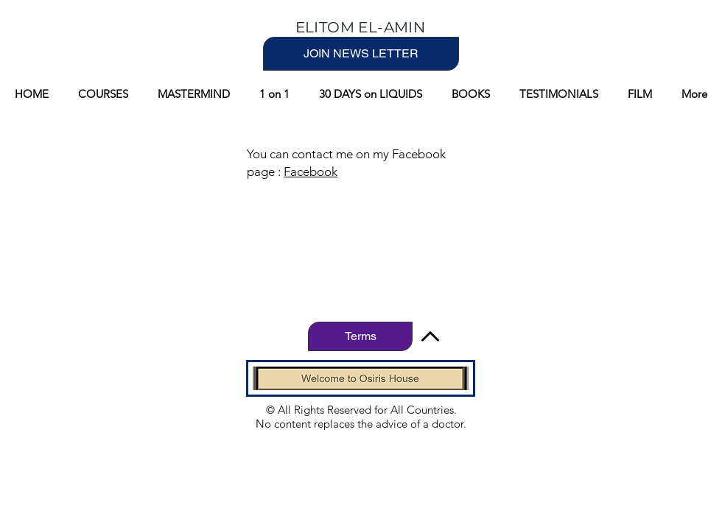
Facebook (310, 171)
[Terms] (360, 336)
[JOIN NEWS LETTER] (361, 54)
